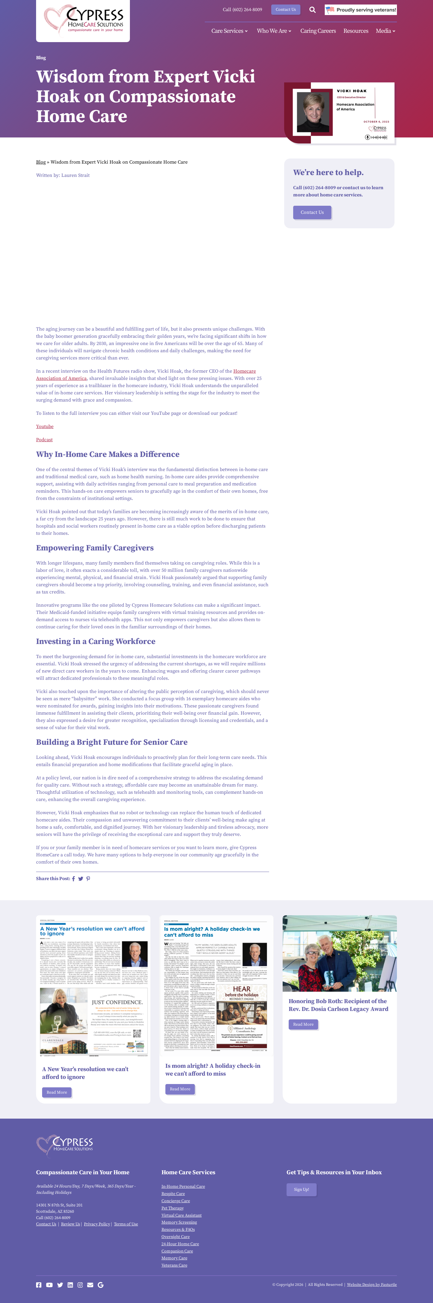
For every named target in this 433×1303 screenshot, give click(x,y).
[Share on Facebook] (73, 878)
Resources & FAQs (178, 1229)
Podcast (44, 440)
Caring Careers (318, 31)
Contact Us (286, 9)
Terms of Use (126, 1224)
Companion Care (177, 1251)
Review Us (70, 1224)
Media (386, 31)
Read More (57, 1092)
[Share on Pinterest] (88, 878)
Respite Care (173, 1194)
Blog (41, 162)
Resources (355, 31)
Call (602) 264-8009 (242, 10)
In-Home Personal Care (183, 1186)
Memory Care (174, 1258)
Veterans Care (174, 1265)
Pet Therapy (172, 1208)
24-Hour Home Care (180, 1244)
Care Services (230, 31)
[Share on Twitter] (81, 878)
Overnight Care (175, 1237)
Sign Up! (301, 1189)
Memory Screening (179, 1222)
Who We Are (275, 31)
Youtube (45, 427)
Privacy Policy (97, 1224)
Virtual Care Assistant (181, 1215)
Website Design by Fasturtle (372, 1284)
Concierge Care (175, 1201)
